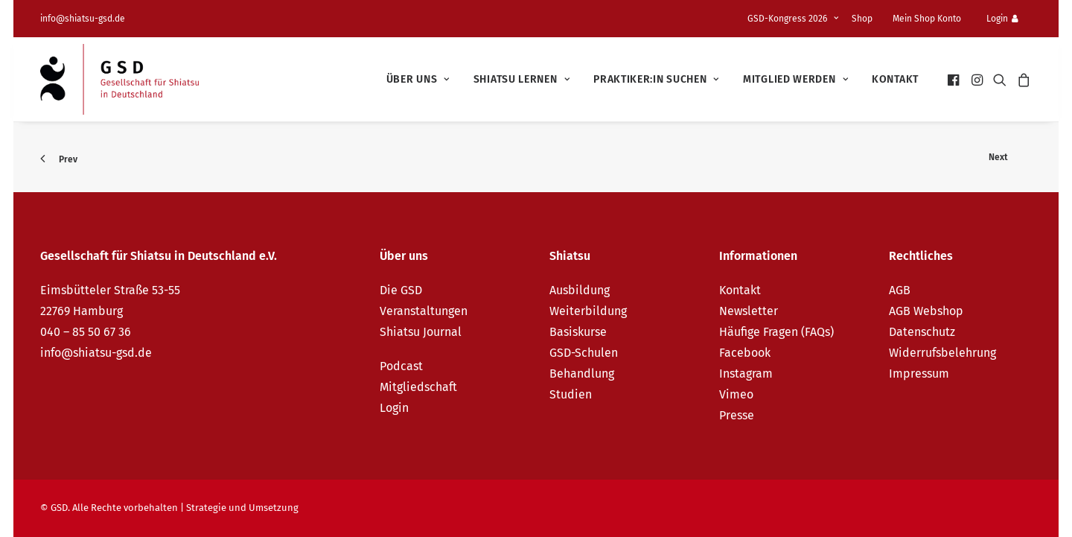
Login (1002, 18)
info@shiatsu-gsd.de (82, 18)
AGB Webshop (926, 311)
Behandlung (581, 373)
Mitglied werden (795, 79)
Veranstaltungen (424, 311)
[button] (954, 79)
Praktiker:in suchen (656, 79)
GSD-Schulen (583, 353)
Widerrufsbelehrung (942, 353)
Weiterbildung (588, 311)
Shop (862, 18)
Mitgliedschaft (418, 387)
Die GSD (401, 290)
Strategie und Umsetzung (242, 507)
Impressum (919, 373)
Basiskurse (578, 332)
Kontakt (895, 79)
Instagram (746, 373)
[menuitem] (795, 18)
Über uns (418, 79)
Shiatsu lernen (521, 79)
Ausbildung (579, 290)
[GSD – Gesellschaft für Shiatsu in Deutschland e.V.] (119, 79)
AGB (899, 290)
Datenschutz (922, 332)
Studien (570, 394)
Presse (736, 415)
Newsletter (748, 311)
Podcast (401, 366)
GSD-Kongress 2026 (792, 18)
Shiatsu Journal (421, 332)
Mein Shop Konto (927, 18)
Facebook (744, 353)
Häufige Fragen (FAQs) (776, 332)
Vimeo (736, 394)
